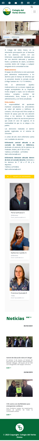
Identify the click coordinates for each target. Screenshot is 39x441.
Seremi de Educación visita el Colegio (19, 358)
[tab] (19, 176)
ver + (28, 317)
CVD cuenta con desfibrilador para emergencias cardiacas (18, 405)
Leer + (8, 368)
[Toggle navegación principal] (34, 12)
